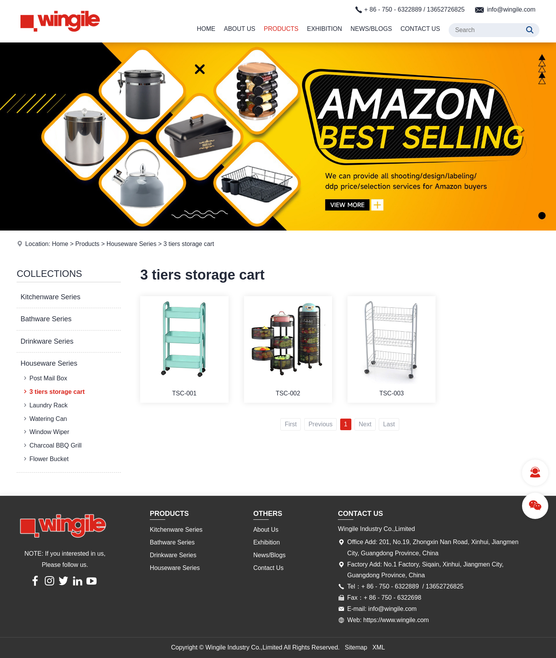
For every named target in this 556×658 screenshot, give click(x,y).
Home (206, 28)
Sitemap (356, 647)
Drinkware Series (46, 341)
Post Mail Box (44, 378)
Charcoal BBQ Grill (51, 445)
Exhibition (324, 28)
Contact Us (420, 28)
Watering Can (44, 418)
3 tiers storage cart (190, 244)
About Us (240, 28)
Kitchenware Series (50, 297)
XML (379, 647)
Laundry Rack (45, 405)
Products (281, 28)
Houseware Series (132, 244)
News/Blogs (371, 28)
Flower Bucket (45, 458)
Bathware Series (45, 319)
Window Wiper (45, 431)
